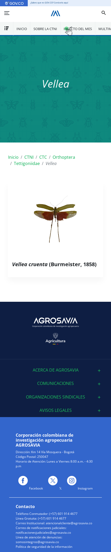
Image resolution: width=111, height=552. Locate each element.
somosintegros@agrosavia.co (37, 542)
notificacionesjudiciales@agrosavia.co (43, 532)
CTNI (29, 157)
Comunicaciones (55, 383)
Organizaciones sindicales (55, 397)
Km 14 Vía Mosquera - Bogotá (52, 452)
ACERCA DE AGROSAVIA (56, 370)
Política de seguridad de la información (44, 546)
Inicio (21, 28)
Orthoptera (64, 157)
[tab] (55, 370)
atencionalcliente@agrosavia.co (69, 523)
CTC (43, 157)
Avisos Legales (56, 410)
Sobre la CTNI (45, 28)
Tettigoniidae (27, 163)
